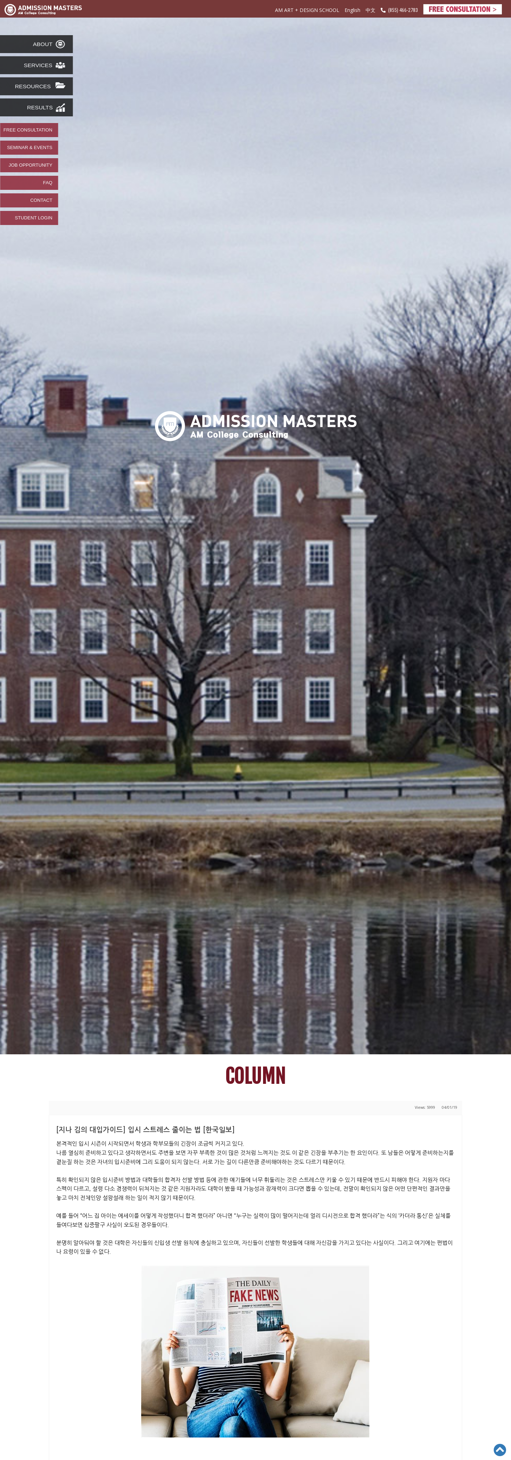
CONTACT (41, 200)
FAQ (47, 182)
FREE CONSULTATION (28, 130)
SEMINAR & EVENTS (29, 147)
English (352, 10)
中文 (370, 10)
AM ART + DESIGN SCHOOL (307, 10)
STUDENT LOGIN (33, 218)
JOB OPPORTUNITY (30, 165)
